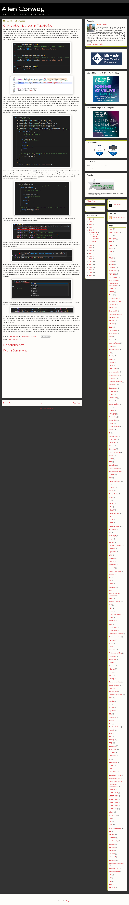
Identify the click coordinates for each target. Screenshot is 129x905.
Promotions (112, 656)
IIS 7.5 (111, 523)
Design (111, 423)
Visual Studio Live (114, 778)
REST (111, 672)
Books (111, 336)
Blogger (68, 901)
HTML (111, 507)
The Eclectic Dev (114, 727)
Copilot (111, 394)
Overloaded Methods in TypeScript (94, 236)
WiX (110, 875)
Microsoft (112, 568)
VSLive (111, 812)
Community (112, 378)
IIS (110, 516)
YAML (111, 884)
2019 (91, 248)
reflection (112, 669)
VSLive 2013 (113, 815)
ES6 (110, 462)
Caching (111, 356)
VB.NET (111, 765)
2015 (91, 259)
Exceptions (112, 465)
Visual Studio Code (115, 775)
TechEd (111, 720)
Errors (111, 459)
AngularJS (112, 267)
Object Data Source (115, 614)
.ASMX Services (114, 232)
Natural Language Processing (114, 594)
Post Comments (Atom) (46, 408)
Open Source (113, 627)
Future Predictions (115, 481)
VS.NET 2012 (113, 799)
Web (110, 831)
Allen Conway (23, 8)
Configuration (113, 388)
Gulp (110, 500)
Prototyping (112, 659)
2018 (91, 250)
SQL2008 (112, 711)
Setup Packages (114, 685)
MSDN (111, 584)
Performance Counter (116, 634)
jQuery (111, 539)
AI (109, 255)
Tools (110, 733)
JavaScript (11, 339)
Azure (111, 295)
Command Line (114, 375)
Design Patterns (114, 426)
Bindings (111, 320)
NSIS (110, 608)
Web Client (112, 838)
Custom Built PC (114, 404)
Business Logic (114, 349)
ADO (110, 242)
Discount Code (113, 436)
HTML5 (111, 510)
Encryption (112, 449)
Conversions (113, 391)
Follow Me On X (117, 204)
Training (111, 740)
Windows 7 (112, 857)
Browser (111, 340)
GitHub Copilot (113, 494)
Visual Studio (113, 772)
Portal (111, 646)
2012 (91, 267)
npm (110, 605)
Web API (111, 834)
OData (111, 618)
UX (110, 759)
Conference (112, 385)
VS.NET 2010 (113, 796)
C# (110, 352)
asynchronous (113, 280)
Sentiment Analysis (115, 682)
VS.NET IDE (113, 809)
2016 (91, 256)
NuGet (111, 611)
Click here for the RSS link (119, 217)
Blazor (111, 327)
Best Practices (113, 317)
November (94, 232)
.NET (110, 235)
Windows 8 (112, 860)
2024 (91, 224)
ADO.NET (112, 245)
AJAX (111, 258)
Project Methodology (115, 653)
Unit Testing (112, 756)
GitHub (111, 491)
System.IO (112, 717)
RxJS (110, 675)
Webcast (111, 844)
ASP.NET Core (113, 277)
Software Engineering (116, 695)
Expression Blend (114, 468)
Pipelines (112, 640)
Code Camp (113, 369)
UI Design (112, 752)
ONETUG (112, 621)
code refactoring (114, 372)
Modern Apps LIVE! (115, 571)
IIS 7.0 (111, 520)
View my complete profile (94, 44)
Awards (111, 292)
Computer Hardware (115, 381)
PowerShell (112, 650)
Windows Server (114, 868)
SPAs (110, 698)
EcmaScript (112, 442)
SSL (110, 714)
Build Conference (114, 343)
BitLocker (112, 324)
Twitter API (112, 746)
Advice (111, 248)
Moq (110, 577)
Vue (110, 822)
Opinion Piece (113, 630)
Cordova (111, 401)
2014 (91, 262)
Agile (110, 251)
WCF (110, 825)
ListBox (111, 561)
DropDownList (113, 439)
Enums (111, 455)
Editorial (111, 446)
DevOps (111, 430)
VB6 (110, 768)
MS (110, 580)
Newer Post (7, 403)
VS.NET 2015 (113, 805)
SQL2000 (112, 707)
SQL (110, 704)
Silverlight (112, 688)
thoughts (111, 730)
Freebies (111, 475)
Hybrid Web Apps (114, 513)
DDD (110, 407)
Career (111, 359)
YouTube (112, 887)
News (111, 598)
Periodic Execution (115, 637)
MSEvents (112, 587)
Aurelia (111, 288)
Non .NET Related (114, 601)
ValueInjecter (113, 762)
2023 (91, 227)
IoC (110, 532)
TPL (110, 736)
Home (42, 403)
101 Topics (112, 239)
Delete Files (113, 420)
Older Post (76, 403)
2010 (91, 273)
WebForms (112, 847)
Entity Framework (114, 452)
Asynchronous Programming (113, 284)
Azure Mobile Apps (115, 301)
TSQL (111, 743)
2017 (91, 253)
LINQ (110, 555)
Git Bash (111, 487)
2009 (91, 275)
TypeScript (19, 339)
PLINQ (111, 643)
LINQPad (112, 558)
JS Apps (111, 542)
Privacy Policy (91, 201)
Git (110, 484)
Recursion (112, 666)
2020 (91, 245)
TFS (110, 723)
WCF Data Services (115, 828)
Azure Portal (113, 304)
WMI (110, 878)
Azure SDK (112, 308)
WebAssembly (113, 841)
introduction (112, 529)
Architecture (113, 271)
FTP (110, 478)
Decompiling (113, 417)
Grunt (111, 497)
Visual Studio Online (115, 781)
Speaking (112, 701)
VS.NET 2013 (113, 802)
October (93, 241)
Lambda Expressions (115, 545)
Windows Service (114, 871)
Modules (111, 574)
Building (111, 346)
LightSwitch (112, 552)
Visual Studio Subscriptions (113, 785)
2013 (91, 264)
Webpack (112, 850)
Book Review (113, 333)
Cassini (111, 362)
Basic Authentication (115, 314)
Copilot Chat (113, 398)
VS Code (112, 789)
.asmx (111, 229)
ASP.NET (112, 274)
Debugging (112, 414)
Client (111, 365)
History (111, 503)
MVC (110, 590)
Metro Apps (112, 564)
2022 (91, 230)
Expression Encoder (115, 471)
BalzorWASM (113, 311)
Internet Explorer (114, 526)
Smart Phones (113, 691)
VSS (110, 818)
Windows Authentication (116, 863)
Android (111, 261)
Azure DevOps (113, 298)
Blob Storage (113, 330)
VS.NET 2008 (113, 793)
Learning (112, 548)
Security (111, 679)
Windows (112, 854)
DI (109, 433)
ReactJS (111, 662)
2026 (91, 219)
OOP (110, 624)
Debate (111, 410)
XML (110, 881)
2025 (91, 222)
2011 (91, 270)
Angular (111, 264)
